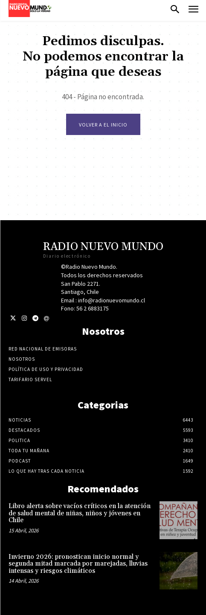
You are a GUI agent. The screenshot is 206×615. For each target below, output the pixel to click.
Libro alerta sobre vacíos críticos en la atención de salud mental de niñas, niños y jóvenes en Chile (80, 513)
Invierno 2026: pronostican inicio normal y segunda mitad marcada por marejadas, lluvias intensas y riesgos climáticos (78, 564)
